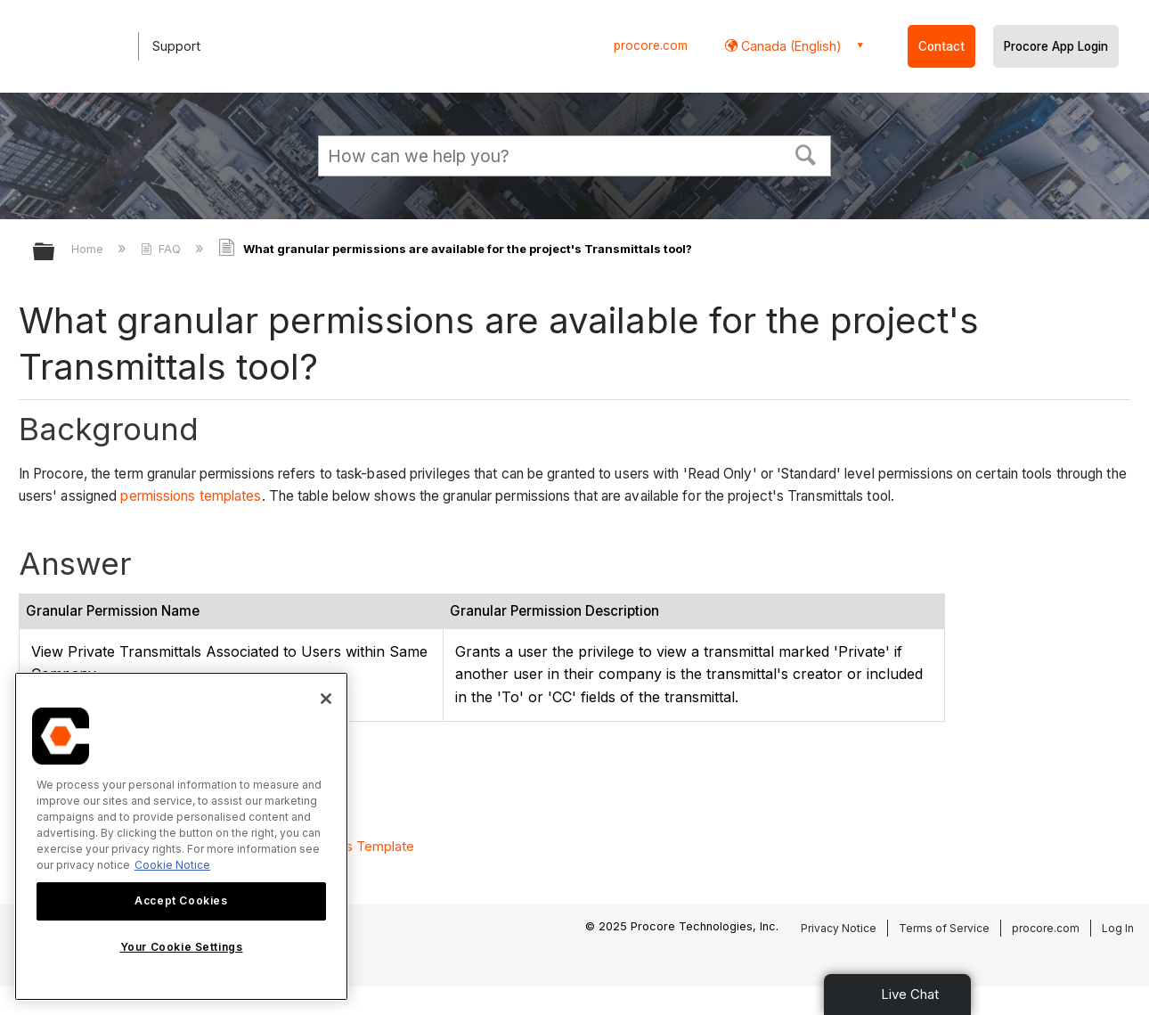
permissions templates (190, 495)
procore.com (651, 45)
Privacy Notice (838, 928)
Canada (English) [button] (789, 45)
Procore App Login (1056, 46)
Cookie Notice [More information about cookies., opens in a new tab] (172, 865)
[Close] (326, 698)
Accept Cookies (180, 900)
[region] (181, 836)
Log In (1118, 928)
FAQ (162, 248)
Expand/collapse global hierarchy (55, 253)
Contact (941, 46)
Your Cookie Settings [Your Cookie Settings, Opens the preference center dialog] (181, 947)
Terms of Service (944, 928)
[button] (806, 153)
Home (89, 248)
